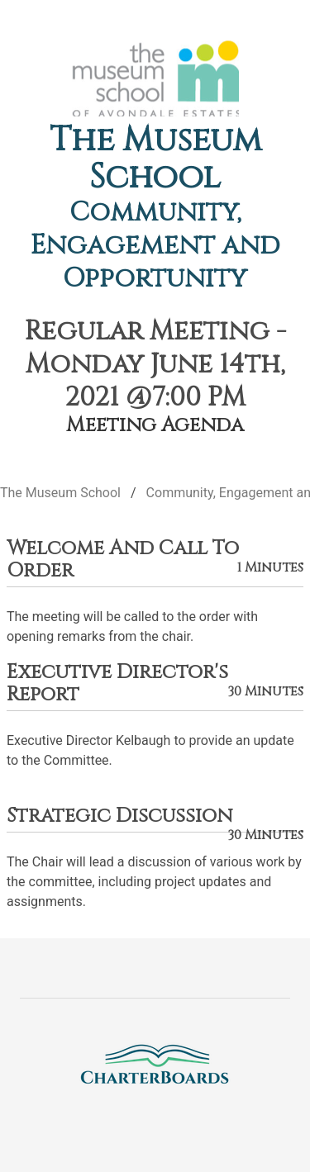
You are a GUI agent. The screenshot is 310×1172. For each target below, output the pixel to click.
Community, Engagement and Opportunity (155, 246)
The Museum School (155, 159)
